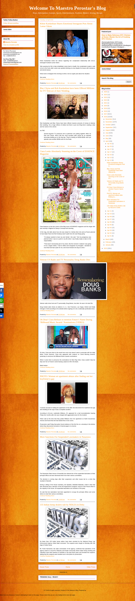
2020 (105, 105)
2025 (105, 92)
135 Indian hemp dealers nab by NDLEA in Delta (62, 504)
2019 (105, 108)
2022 (105, 100)
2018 (105, 111)
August (108, 130)
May (107, 138)
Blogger (88, 590)
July (107, 133)
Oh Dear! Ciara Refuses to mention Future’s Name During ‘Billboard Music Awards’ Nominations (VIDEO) (66, 320)
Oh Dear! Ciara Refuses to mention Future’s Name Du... (115, 189)
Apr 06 (109, 222)
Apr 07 (109, 219)
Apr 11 (109, 211)
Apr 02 (109, 233)
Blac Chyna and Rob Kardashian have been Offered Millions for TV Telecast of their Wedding (67, 89)
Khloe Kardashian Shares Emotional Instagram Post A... (116, 164)
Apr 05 (109, 225)
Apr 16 (109, 154)
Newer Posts (44, 567)
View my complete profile (11, 45)
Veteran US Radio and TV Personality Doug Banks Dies (65, 259)
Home (68, 567)
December (109, 119)
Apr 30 (109, 143)
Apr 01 (109, 236)
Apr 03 (109, 230)
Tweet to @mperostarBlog (10, 64)
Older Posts (91, 567)
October (108, 124)
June (107, 136)
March (108, 239)
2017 (105, 114)
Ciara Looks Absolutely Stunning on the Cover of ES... (115, 176)
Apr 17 (109, 152)
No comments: (72, 83)
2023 (105, 97)
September (109, 127)
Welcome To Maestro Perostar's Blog (67, 8)
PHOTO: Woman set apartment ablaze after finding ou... (115, 195)
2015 (105, 248)
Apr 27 (109, 149)
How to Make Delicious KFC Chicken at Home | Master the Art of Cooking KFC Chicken (116, 37)
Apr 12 (109, 160)
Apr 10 (109, 214)
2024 (105, 94)
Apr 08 (109, 216)
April (107, 141)
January (108, 245)
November (109, 122)
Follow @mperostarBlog (11, 23)
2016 (105, 116)
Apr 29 (109, 146)
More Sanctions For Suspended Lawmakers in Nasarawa (65, 437)
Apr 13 (109, 157)
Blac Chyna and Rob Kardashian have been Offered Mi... (115, 170)
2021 (105, 103)
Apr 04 (109, 227)
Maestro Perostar (11, 42)
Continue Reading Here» (47, 79)
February (109, 242)
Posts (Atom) (71, 572)
